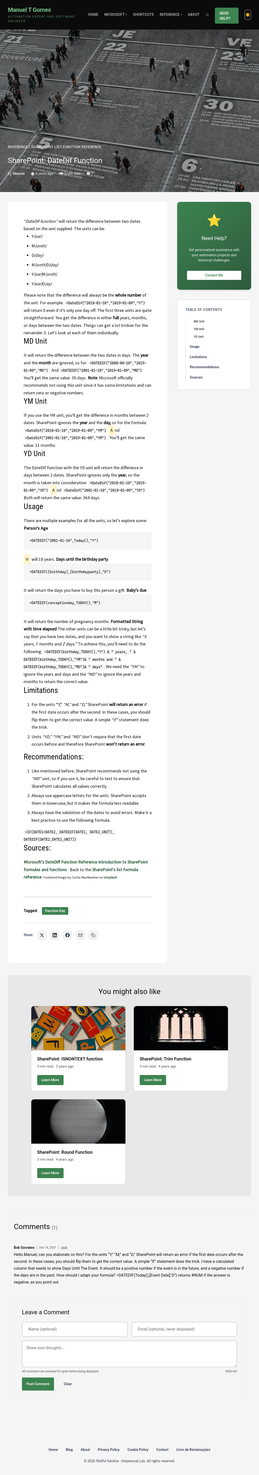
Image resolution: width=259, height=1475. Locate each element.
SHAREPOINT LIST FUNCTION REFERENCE (66, 147)
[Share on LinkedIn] (54, 934)
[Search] (207, 14)
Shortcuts (143, 14)
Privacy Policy (109, 1449)
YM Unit (199, 329)
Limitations (198, 356)
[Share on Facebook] (67, 934)
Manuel (19, 173)
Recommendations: (205, 367)
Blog (69, 1449)
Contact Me (214, 275)
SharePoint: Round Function (65, 1151)
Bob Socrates (24, 1247)
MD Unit (199, 321)
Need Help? (225, 14)
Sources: (196, 377)
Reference (171, 14)
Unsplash (110, 877)
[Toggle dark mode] (247, 14)
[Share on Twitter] (41, 934)
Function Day (55, 910)
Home (93, 14)
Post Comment (38, 1383)
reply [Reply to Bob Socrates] (64, 1247)
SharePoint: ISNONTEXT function (70, 1058)
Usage (194, 346)
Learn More (50, 1079)
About (194, 14)
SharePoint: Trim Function (165, 1058)
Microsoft (116, 14)
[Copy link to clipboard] (93, 934)
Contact (162, 1449)
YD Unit (199, 336)
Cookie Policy (137, 1449)
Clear (68, 1383)
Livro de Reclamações (193, 1449)
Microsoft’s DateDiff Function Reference (60, 861)
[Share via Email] (80, 934)
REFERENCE (18, 147)
